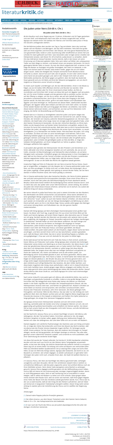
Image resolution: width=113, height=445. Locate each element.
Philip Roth (16, 110)
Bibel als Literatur (11, 267)
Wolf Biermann (11, 116)
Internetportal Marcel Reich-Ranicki (9, 153)
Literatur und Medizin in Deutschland (10, 220)
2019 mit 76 (6, 193)
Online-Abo (6, 60)
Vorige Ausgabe (7, 39)
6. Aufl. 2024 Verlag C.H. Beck (102, 61)
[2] (84, 244)
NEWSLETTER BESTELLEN (80, 423)
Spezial (24, 20)
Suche (88, 20)
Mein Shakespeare (8, 118)
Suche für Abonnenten (58, 427)
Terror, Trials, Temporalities (8, 230)
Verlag (109, 11)
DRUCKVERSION (83, 420)
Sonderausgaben (8, 23)
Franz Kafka (6, 246)
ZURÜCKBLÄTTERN (32, 427)
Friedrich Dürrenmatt (8, 123)
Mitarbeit (59, 20)
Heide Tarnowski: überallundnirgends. (8, 182)
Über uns (69, 20)
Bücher (32, 20)
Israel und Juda (21, 23)
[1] (38, 236)
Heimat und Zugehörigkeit (10, 36)
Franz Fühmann (13, 138)
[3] (44, 259)
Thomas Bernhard (8, 129)
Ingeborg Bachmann (8, 147)
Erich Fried (5, 134)
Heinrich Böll (6, 112)
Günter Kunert (7, 110)
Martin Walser (9, 114)
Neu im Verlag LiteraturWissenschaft (102, 98)
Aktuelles (6, 20)
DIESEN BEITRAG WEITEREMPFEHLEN (76, 418)
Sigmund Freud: (10, 261)
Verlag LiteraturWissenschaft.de (102, 142)
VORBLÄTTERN (82, 427)
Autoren (40, 20)
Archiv (15, 20)
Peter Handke (13, 142)
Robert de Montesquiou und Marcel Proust (10, 214)
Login (77, 20)
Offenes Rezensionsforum (10, 43)
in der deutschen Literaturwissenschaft (9, 275)
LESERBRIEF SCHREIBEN (80, 415)
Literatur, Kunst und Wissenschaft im (10, 254)
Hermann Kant (7, 120)
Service (50, 20)
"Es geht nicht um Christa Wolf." (9, 197)
